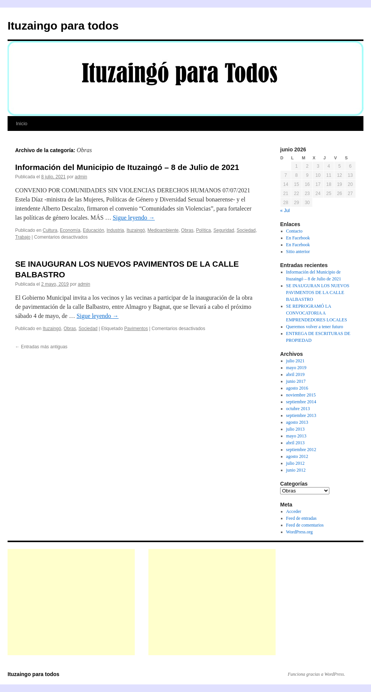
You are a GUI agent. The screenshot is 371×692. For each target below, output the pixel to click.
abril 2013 (295, 442)
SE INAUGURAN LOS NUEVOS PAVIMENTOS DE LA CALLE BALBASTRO (317, 292)
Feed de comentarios (305, 525)
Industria (115, 230)
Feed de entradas (301, 518)
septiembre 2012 (301, 449)
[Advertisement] (71, 602)
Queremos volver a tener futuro (314, 326)
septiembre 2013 (301, 415)
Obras (187, 230)
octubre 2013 (298, 408)
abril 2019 (295, 374)
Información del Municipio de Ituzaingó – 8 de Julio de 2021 (127, 167)
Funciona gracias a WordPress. (316, 674)
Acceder (293, 511)
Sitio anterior (298, 251)
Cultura (50, 230)
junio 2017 (296, 381)
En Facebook (298, 238)
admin (81, 176)
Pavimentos (136, 328)
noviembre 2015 (301, 395)
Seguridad (224, 230)
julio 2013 (295, 429)
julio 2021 (295, 360)
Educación (93, 230)
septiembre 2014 (301, 401)
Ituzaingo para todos (63, 25)
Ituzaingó (135, 230)
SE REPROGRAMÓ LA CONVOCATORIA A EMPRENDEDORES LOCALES (316, 313)
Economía (70, 230)
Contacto (294, 231)
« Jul (285, 210)
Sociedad (246, 230)
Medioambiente (163, 230)
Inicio (21, 123)
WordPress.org (299, 532)
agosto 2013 (297, 422)
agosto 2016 (297, 388)
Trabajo (22, 237)
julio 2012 (295, 463)
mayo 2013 (296, 436)
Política (203, 230)
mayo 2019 (296, 367)
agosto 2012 (297, 456)
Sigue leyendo (134, 217)
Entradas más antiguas (41, 346)
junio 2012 (296, 470)
